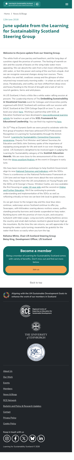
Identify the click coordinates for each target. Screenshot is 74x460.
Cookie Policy (9, 423)
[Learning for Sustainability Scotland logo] (21, 4)
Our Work (8, 377)
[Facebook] (15, 439)
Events (6, 382)
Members (7, 388)
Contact (7, 411)
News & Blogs (10, 394)
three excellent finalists (23, 159)
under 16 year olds (32, 187)
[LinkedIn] (41, 439)
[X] (24, 439)
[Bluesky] (32, 439)
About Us (7, 371)
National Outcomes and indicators (32, 171)
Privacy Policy (9, 417)
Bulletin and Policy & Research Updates (22, 406)
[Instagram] (7, 439)
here (21, 111)
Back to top (36, 282)
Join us (36, 269)
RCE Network (9, 400)
